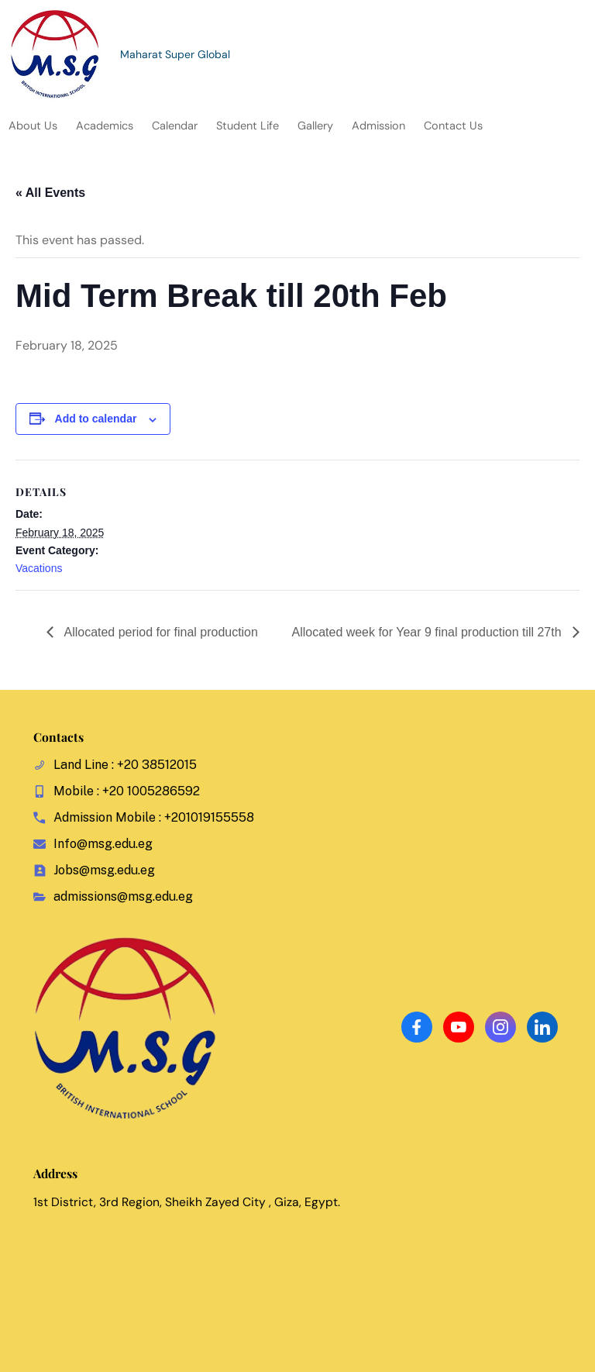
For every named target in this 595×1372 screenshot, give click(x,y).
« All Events (50, 192)
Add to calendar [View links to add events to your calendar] (96, 418)
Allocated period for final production (159, 632)
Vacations (38, 568)
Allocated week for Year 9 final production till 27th (428, 632)
